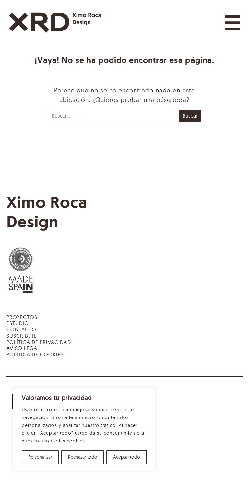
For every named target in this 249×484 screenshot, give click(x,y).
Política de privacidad (38, 342)
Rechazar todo (82, 457)
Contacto (21, 329)
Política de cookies (35, 354)
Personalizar (40, 457)
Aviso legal (23, 348)
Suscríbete (21, 336)
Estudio (17, 323)
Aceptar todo (126, 457)
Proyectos (21, 317)
